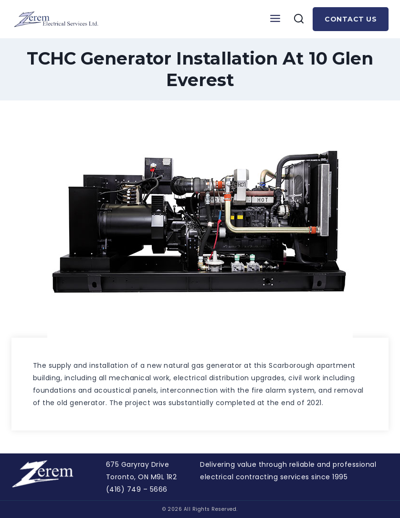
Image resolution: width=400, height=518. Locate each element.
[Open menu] (275, 19)
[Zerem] (58, 19)
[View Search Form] (299, 19)
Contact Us (351, 19)
